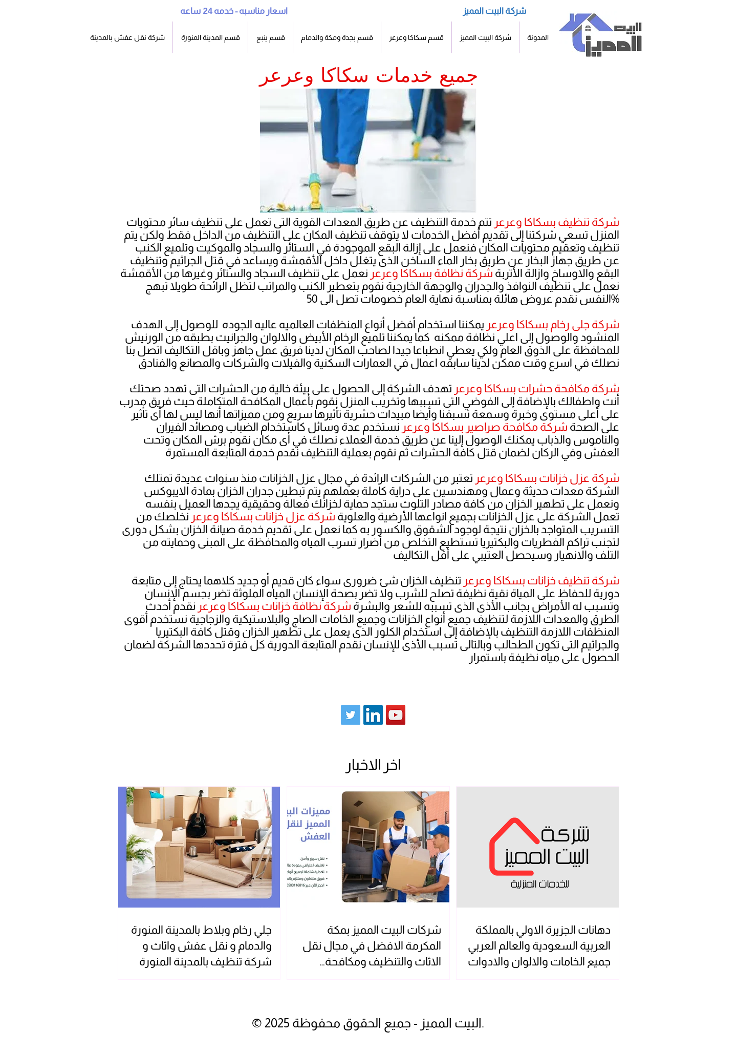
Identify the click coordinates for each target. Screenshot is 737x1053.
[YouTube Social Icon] (395, 715)
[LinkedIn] (373, 715)
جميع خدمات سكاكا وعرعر (368, 75)
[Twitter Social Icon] (350, 715)
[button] (210, 37)
